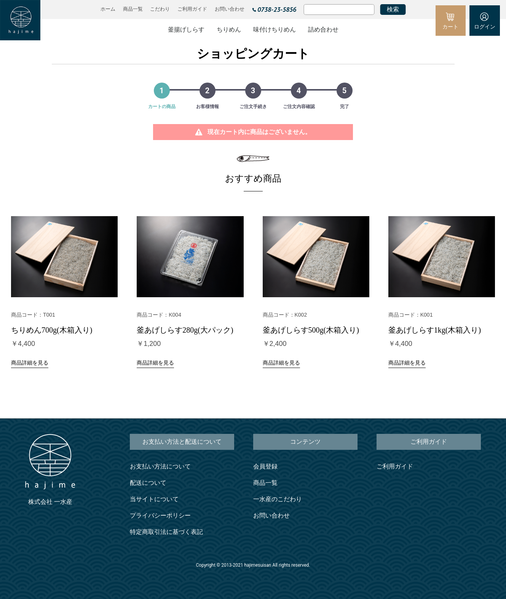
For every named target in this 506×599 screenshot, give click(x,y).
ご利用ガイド (395, 466)
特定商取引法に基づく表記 (166, 531)
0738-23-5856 (276, 9)
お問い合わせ (271, 515)
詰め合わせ (323, 29)
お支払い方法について (160, 466)
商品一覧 (265, 482)
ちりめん (229, 29)
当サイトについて (154, 499)
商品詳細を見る (29, 363)
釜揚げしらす (186, 29)
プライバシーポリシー (160, 515)
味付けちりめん (274, 29)
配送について (148, 482)
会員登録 (265, 466)
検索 (393, 9)
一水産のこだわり (277, 499)
